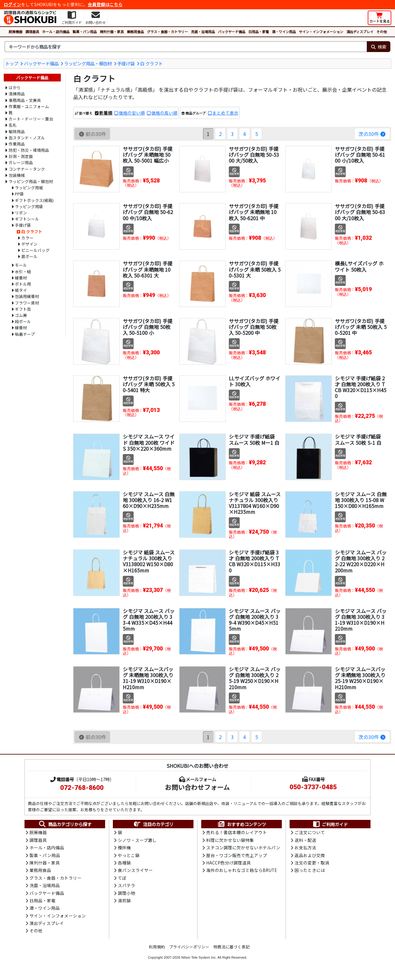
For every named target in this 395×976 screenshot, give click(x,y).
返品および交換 (310, 855)
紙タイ (21, 290)
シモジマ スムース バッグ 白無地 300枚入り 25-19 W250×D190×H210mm (255, 678)
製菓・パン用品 (85, 31)
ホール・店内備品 (55, 31)
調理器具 (32, 31)
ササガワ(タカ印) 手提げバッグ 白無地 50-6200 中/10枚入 (148, 211)
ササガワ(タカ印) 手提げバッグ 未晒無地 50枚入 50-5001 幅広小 (147, 154)
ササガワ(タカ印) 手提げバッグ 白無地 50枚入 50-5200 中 (253, 326)
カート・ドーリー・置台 (31, 119)
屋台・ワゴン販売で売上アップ (236, 855)
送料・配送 (305, 840)
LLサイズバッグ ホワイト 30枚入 (254, 381)
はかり (15, 87)
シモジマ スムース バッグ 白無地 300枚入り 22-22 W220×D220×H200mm (361, 561)
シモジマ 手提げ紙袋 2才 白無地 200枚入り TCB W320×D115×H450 (360, 387)
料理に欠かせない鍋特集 (230, 840)
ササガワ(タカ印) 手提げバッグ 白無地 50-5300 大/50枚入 (254, 154)
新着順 (105, 113)
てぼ (122, 878)
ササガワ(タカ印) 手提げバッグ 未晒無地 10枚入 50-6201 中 (253, 211)
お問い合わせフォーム (197, 787)
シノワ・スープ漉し (137, 840)
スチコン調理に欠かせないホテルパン (243, 847)
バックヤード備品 (231, 31)
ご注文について (310, 832)
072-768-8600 (82, 787)
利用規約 (157, 947)
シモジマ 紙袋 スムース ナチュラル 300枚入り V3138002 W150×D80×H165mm (149, 561)
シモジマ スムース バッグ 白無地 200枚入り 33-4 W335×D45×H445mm (149, 619)
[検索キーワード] (186, 46)
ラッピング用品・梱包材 (88, 63)
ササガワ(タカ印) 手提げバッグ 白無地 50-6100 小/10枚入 (360, 154)
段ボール (23, 321)
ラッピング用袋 (29, 206)
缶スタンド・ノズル (27, 138)
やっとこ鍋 (129, 855)
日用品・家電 (258, 31)
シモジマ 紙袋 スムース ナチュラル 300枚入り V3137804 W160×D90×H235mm (255, 503)
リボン (21, 213)
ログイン (12, 4)
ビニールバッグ (35, 250)
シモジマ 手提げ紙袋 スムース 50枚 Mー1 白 (254, 439)
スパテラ (126, 885)
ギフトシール (27, 219)
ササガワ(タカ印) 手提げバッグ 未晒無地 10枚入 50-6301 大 (147, 269)
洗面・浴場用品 (203, 31)
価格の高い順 (164, 113)
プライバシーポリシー (189, 947)
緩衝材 (21, 278)
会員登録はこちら (105, 4)
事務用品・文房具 (25, 100)
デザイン (29, 244)
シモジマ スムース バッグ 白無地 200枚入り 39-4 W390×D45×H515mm (255, 619)
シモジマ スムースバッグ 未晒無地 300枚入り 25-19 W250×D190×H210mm (360, 678)
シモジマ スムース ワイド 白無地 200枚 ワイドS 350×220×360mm (149, 442)
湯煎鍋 (124, 900)
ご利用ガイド (330, 824)
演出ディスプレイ (359, 31)
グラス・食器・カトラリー (167, 31)
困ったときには (310, 870)
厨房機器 (15, 31)
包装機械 (17, 175)
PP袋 (19, 194)
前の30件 (92, 134)
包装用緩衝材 (27, 296)
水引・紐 (23, 271)
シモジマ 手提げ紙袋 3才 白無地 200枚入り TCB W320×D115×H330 (254, 561)
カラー (27, 238)
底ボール (29, 256)
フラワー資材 (27, 303)
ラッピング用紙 (29, 187)
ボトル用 (23, 284)
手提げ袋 (126, 63)
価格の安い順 (132, 113)
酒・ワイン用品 (284, 31)
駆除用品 (17, 131)
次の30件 (372, 134)
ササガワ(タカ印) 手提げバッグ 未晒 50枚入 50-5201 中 (361, 326)
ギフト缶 (23, 309)
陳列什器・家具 (112, 31)
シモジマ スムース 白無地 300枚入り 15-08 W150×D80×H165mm (361, 500)
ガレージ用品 (21, 162)
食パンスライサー (135, 870)
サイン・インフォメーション (321, 31)
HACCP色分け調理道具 (228, 863)
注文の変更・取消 (312, 863)
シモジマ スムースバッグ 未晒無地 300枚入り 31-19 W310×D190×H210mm (148, 678)
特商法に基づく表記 (231, 947)
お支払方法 (305, 847)
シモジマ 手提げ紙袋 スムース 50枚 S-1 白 (358, 439)
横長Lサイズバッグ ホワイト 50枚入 (359, 266)
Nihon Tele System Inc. (199, 957)
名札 (13, 125)
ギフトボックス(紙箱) (34, 200)
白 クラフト (151, 63)
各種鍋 (124, 863)
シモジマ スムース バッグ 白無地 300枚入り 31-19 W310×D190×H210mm (361, 619)
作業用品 (17, 144)
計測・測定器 (21, 156)
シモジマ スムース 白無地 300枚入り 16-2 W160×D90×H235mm (149, 500)
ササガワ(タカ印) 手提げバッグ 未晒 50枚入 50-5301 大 (255, 269)
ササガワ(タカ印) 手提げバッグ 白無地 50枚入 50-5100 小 (147, 326)
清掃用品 (17, 94)
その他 (381, 31)
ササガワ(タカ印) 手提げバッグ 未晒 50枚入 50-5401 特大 (149, 384)
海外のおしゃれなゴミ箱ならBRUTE (241, 870)
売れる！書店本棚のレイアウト (236, 832)
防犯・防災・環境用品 (29, 150)
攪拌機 (124, 847)
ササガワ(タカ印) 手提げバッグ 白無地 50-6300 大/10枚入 (360, 211)
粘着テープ (25, 334)
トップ (11, 63)
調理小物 (126, 893)
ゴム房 (21, 315)
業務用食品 (135, 31)
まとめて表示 (225, 113)
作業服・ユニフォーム (29, 106)
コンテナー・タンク (27, 169)
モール (21, 265)
